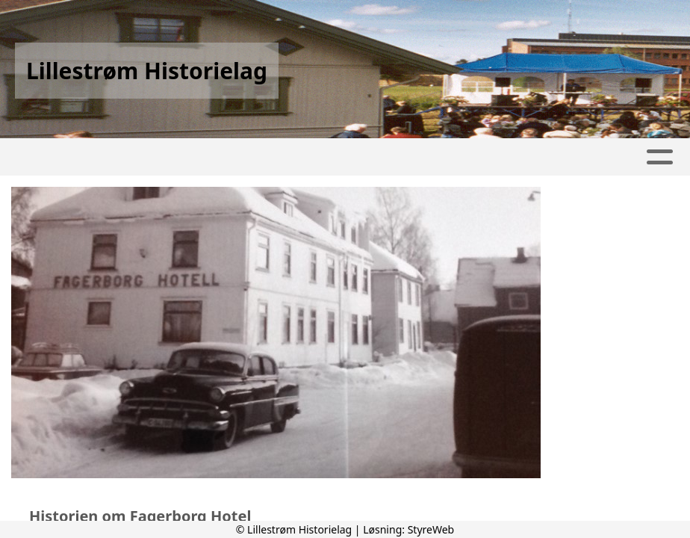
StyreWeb (431, 529)
